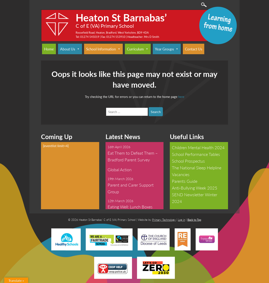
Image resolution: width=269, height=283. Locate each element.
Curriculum (138, 49)
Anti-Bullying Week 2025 (194, 188)
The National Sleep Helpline (196, 168)
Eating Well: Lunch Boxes (130, 207)
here (181, 96)
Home (49, 48)
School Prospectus (188, 161)
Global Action (120, 169)
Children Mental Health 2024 (198, 147)
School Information (103, 49)
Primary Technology (164, 220)
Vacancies (181, 174)
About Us (70, 49)
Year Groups (167, 49)
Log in (181, 220)
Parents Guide (184, 181)
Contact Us (193, 48)
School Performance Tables (196, 154)
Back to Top (194, 220)
